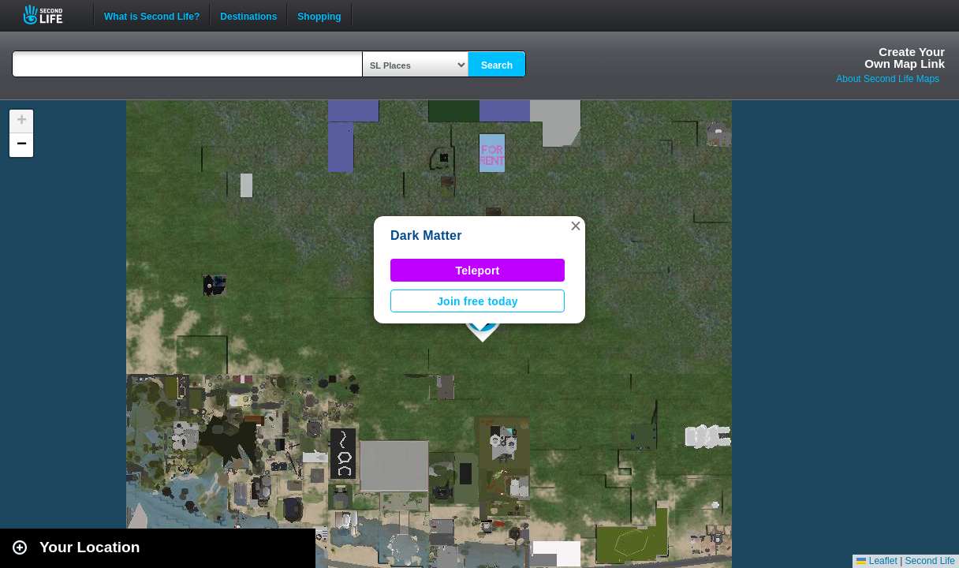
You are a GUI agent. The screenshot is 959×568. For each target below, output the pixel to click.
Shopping (319, 15)
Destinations (248, 15)
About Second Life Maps (887, 78)
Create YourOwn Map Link (904, 57)
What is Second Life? (152, 15)
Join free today (477, 301)
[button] (575, 225)
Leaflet (876, 560)
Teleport (478, 270)
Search (497, 65)
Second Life (51, 14)
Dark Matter (426, 235)
